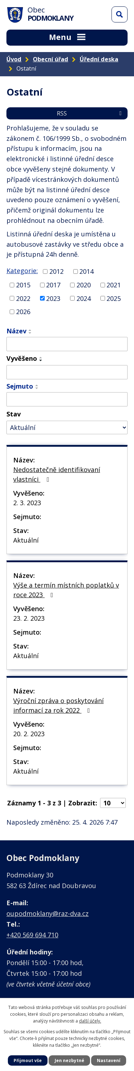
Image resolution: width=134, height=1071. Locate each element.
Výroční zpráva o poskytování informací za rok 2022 (58, 705)
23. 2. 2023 (29, 618)
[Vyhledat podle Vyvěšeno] (67, 372)
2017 (53, 285)
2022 (23, 298)
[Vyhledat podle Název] (67, 344)
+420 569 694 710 (32, 935)
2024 (83, 298)
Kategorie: (22, 270)
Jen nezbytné (69, 1060)
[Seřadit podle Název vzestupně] (30, 330)
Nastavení (108, 1060)
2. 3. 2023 (27, 502)
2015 (23, 285)
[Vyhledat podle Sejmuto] (67, 399)
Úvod (13, 59)
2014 (86, 271)
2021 (113, 285)
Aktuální (26, 540)
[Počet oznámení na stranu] (113, 803)
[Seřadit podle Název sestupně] (30, 333)
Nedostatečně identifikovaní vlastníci (56, 474)
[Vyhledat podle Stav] (67, 428)
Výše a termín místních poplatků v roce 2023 (66, 590)
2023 (53, 298)
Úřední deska (99, 59)
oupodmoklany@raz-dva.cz (47, 913)
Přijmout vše (28, 1060)
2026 (23, 311)
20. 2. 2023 (29, 733)
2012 (56, 271)
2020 (83, 285)
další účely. (90, 1021)
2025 (113, 298)
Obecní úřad (50, 59)
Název (16, 331)
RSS (90, 113)
